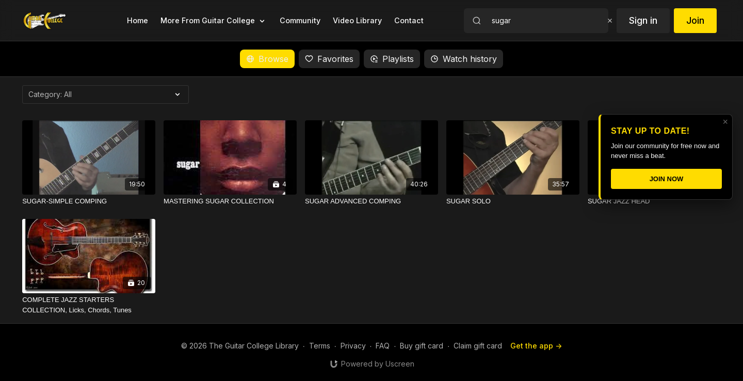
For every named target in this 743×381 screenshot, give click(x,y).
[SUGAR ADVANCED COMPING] (371, 201)
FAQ (383, 345)
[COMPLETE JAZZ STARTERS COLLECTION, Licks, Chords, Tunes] (88, 305)
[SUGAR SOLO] (512, 201)
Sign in (643, 20)
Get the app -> (536, 345)
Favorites (329, 59)
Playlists (392, 59)
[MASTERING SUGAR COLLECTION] (230, 201)
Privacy (353, 345)
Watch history (463, 59)
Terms (319, 345)
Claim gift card (478, 345)
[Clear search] (609, 20)
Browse (267, 59)
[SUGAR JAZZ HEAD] (654, 201)
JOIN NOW (667, 179)
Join (695, 20)
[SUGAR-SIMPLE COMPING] (88, 201)
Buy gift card (421, 345)
